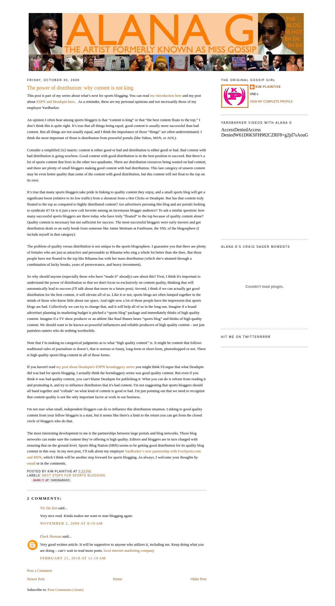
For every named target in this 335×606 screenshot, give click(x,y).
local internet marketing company (129, 550)
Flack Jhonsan (51, 536)
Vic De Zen (49, 508)
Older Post (198, 579)
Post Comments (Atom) (66, 589)
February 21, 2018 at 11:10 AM (73, 558)
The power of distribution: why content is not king (80, 88)
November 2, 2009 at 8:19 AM (71, 523)
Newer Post (36, 579)
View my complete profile (271, 101)
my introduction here (166, 95)
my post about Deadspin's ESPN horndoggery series (95, 367)
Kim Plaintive (268, 86)
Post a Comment (39, 570)
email (31, 463)
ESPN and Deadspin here (55, 101)
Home (117, 579)
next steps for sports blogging (74, 475)
